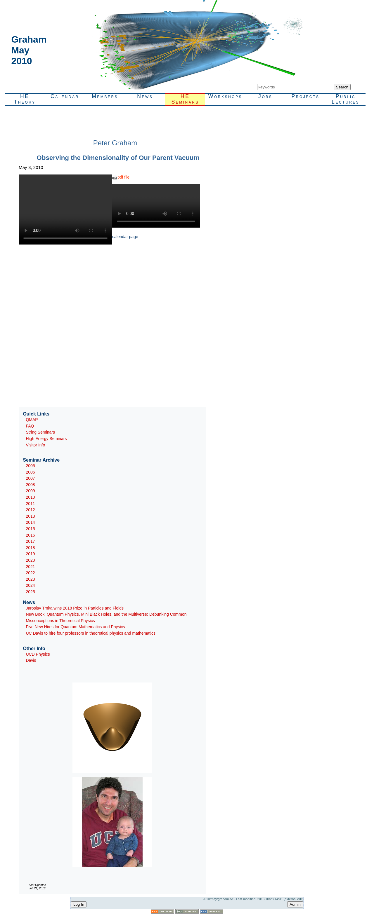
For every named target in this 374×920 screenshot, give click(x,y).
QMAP (32, 419)
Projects (306, 96)
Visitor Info (35, 445)
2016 (30, 535)
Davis (31, 660)
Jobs (265, 96)
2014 (30, 522)
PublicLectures (345, 99)
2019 (30, 553)
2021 (30, 566)
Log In (78, 904)
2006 (30, 472)
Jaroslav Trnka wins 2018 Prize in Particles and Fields (75, 608)
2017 (30, 541)
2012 (30, 509)
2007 (30, 478)
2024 (30, 585)
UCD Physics (38, 654)
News (145, 96)
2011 (30, 503)
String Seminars (40, 432)
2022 (30, 572)
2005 (30, 465)
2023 (30, 579)
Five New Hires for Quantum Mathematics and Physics (75, 626)
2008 (30, 484)
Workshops (225, 96)
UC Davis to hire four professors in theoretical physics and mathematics (90, 633)
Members (105, 96)
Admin (295, 904)
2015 (30, 528)
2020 (30, 560)
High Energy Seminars (46, 438)
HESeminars (185, 99)
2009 (30, 490)
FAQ (30, 426)
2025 (30, 591)
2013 (30, 516)
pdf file (123, 177)
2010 (30, 497)
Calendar (65, 96)
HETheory (24, 99)
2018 (30, 547)
